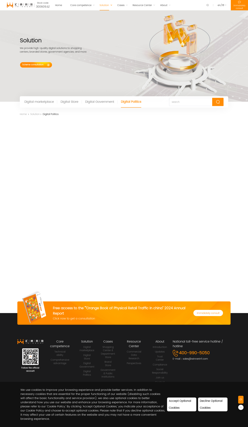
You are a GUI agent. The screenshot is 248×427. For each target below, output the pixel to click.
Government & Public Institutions (108, 373)
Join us (160, 377)
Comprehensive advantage (60, 361)
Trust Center (160, 358)
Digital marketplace (39, 102)
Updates (160, 352)
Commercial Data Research (134, 355)
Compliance (160, 364)
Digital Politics (131, 102)
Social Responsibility (160, 371)
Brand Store (108, 363)
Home (23, 115)
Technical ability (59, 353)
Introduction (160, 347)
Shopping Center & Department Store (108, 352)
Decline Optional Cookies (211, 404)
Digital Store (69, 102)
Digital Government (99, 102)
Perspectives (134, 363)
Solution (35, 115)
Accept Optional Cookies (180, 404)
